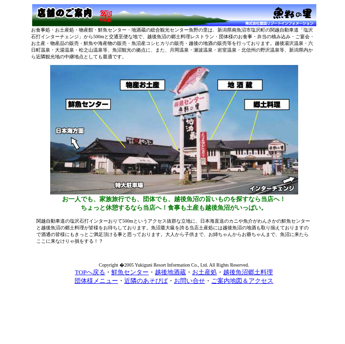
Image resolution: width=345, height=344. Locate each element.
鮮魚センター (130, 272)
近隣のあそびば (146, 280)
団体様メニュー (96, 280)
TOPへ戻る (90, 272)
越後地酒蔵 (170, 272)
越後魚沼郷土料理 (248, 272)
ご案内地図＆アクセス (242, 280)
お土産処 (204, 272)
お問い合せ (189, 280)
